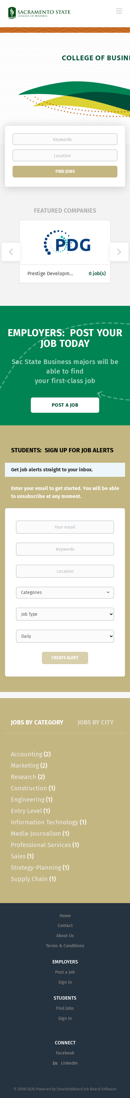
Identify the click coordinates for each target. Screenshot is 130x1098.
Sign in (65, 982)
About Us (65, 935)
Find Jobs (65, 171)
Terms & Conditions (65, 945)
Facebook (65, 1053)
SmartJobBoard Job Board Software (86, 1089)
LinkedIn (69, 1063)
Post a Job (65, 405)
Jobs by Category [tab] (37, 722)
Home (65, 915)
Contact (65, 925)
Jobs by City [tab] (96, 722)
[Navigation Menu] (119, 10)
